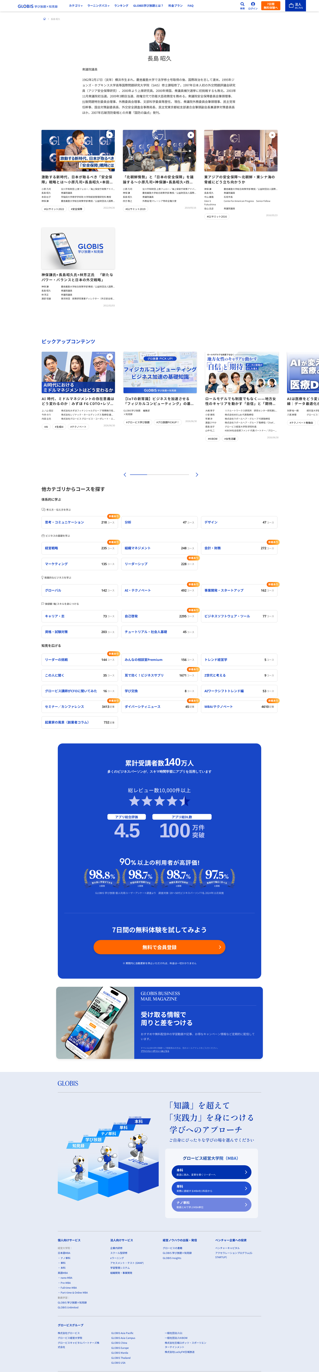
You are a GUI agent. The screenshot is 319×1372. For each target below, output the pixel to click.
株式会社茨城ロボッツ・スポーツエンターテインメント (185, 1344)
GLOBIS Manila (119, 1352)
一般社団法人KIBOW (176, 1337)
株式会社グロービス (69, 1332)
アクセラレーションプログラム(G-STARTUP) (234, 1255)
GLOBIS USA (118, 1362)
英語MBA (63, 1272)
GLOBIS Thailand (120, 1357)
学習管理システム (120, 1267)
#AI (46, 426)
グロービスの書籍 (172, 1247)
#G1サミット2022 (54, 209)
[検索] (242, 5)
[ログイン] (253, 5)
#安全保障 (76, 209)
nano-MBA (66, 1277)
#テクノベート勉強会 (301, 422)
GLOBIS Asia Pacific (122, 1332)
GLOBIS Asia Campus (123, 1337)
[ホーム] (44, 18)
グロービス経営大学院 (70, 1337)
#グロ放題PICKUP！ (167, 422)
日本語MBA (64, 1252)
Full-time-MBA (69, 1287)
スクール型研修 (118, 1252)
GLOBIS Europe (120, 1347)
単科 (209, 1188)
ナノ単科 (209, 1204)
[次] (194, 475)
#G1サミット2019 (135, 209)
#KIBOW (212, 438)
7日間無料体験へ (271, 6)
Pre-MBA (66, 1282)
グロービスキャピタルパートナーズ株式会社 (78, 1344)
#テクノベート (78, 426)
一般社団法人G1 (173, 1332)
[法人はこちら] (295, 5)
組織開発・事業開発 (121, 1272)
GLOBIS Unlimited (68, 1307)
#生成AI (59, 426)
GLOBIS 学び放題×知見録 (72, 1302)
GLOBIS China (119, 1342)
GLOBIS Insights (172, 1257)
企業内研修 (116, 1247)
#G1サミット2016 (217, 216)
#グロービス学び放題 (138, 422)
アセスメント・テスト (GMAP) (127, 1262)
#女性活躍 (230, 438)
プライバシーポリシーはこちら (155, 1051)
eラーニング (117, 1257)
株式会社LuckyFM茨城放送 (179, 1352)
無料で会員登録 (159, 947)
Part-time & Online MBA (74, 1292)
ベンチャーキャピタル (227, 1247)
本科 (209, 1172)
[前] (124, 475)
